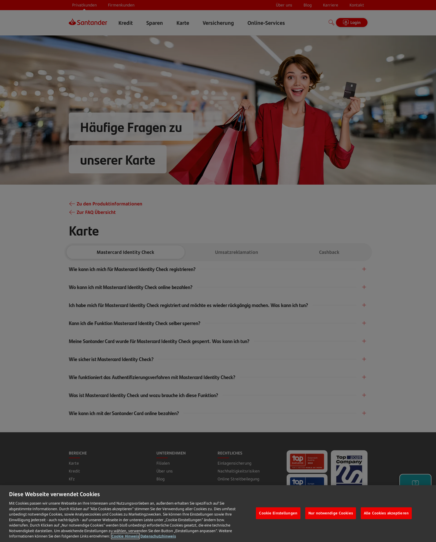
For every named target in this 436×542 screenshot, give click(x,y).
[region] (218, 513)
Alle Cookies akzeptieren (386, 513)
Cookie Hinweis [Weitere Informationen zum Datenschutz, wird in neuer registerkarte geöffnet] (125, 536)
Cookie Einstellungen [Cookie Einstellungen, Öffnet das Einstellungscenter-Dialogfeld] (278, 513)
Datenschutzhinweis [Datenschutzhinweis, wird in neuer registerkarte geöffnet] (158, 536)
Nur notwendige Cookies (330, 513)
